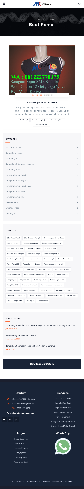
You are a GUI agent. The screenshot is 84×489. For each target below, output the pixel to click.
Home (31, 19)
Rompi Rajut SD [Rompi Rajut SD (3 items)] (12, 285)
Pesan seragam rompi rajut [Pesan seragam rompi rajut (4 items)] (54, 264)
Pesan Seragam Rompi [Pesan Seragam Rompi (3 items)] (31, 264)
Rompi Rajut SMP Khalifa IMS (42, 102)
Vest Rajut (10, 213)
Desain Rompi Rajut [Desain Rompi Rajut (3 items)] (34, 248)
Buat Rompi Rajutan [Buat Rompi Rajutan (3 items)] (30, 243)
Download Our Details (42, 364)
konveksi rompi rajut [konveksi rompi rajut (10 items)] (51, 253)
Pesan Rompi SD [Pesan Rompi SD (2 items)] (13, 264)
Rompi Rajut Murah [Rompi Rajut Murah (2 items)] (57, 280)
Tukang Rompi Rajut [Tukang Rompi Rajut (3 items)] (14, 300)
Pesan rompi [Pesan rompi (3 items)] (49, 259)
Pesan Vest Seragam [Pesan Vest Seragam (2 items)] (62, 269)
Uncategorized (12, 208)
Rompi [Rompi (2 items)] (50, 274)
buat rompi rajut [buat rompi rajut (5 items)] (13, 243)
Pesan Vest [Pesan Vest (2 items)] (30, 269)
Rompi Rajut (11, 158)
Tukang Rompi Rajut (41, 124)
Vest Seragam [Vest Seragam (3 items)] (43, 300)
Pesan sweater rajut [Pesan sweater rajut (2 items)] (14, 269)
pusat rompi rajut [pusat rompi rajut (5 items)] (13, 274)
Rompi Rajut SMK (13, 169)
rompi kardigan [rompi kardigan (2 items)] (62, 274)
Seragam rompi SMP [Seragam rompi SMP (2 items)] (54, 295)
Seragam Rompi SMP (15, 191)
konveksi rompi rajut (39, 120)
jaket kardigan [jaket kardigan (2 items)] (50, 248)
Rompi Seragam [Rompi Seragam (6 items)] (46, 290)
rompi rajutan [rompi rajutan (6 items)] (24, 280)
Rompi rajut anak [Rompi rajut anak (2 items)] (40, 280)
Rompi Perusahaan (14, 153)
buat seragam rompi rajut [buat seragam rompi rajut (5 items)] (51, 243)
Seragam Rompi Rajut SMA (18, 186)
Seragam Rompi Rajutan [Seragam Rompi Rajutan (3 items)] (16, 295)
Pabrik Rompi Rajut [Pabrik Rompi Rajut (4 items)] (14, 259)
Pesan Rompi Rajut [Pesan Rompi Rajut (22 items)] (65, 259)
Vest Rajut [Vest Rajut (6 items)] (30, 300)
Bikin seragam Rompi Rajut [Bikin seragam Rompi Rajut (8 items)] (54, 238)
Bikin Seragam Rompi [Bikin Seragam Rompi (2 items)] (32, 238)
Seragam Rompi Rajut (15, 175)
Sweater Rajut (12, 202)
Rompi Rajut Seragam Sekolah (19, 164)
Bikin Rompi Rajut (13, 147)
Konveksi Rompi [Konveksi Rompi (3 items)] (34, 253)
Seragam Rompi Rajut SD (17, 180)
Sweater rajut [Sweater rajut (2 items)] (71, 295)
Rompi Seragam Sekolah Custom (20, 335)
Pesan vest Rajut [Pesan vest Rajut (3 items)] (44, 269)
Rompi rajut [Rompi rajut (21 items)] (11, 280)
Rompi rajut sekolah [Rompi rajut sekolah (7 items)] (29, 285)
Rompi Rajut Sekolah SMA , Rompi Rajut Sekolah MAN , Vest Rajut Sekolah (40, 325)
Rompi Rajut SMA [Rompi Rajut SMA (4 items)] (13, 290)
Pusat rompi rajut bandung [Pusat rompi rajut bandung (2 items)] (34, 274)
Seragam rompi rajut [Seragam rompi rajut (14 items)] (64, 290)
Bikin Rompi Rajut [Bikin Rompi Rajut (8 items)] (13, 238)
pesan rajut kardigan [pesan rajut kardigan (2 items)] (32, 259)
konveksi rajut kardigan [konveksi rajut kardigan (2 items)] (15, 253)
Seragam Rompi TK (14, 197)
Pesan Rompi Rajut (57, 120)
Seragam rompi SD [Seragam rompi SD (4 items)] (36, 295)
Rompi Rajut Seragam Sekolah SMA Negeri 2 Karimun (30, 346)
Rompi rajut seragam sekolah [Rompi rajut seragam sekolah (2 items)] (52, 285)
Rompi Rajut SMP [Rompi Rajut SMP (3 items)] (30, 290)
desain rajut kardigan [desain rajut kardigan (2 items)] (15, 248)
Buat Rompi (24, 120)
